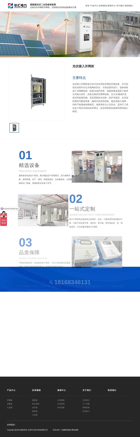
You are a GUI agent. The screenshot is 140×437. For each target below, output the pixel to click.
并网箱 (9, 400)
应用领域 (103, 6)
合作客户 (86, 411)
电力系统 (35, 404)
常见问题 (61, 407)
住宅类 (35, 407)
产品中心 (94, 6)
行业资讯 (61, 404)
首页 (87, 6)
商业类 (35, 411)
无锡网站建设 (66, 430)
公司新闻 (61, 400)
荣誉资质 (86, 407)
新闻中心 (111, 6)
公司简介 (86, 400)
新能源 (35, 400)
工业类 (35, 415)
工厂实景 (86, 404)
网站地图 (75, 430)
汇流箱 (9, 407)
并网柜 (9, 404)
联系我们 (129, 6)
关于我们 (120, 6)
